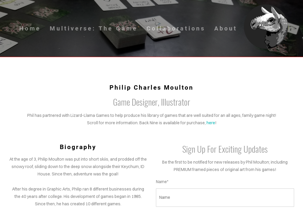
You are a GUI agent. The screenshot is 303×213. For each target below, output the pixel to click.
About (225, 28)
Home (30, 28)
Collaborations (175, 28)
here (211, 122)
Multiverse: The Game (94, 28)
